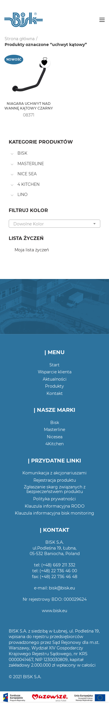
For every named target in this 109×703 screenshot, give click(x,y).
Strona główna (20, 38)
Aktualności (55, 379)
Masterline (54, 429)
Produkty (54, 386)
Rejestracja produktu (54, 480)
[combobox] (54, 224)
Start (54, 365)
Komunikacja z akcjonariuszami (54, 473)
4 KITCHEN (28, 184)
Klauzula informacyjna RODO (55, 506)
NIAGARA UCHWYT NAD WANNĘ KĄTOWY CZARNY (28, 105)
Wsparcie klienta (55, 372)
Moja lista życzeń (32, 249)
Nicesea (54, 436)
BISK (22, 153)
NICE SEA (27, 173)
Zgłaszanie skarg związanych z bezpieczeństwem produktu (54, 489)
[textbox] (54, 224)
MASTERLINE (30, 163)
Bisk (54, 422)
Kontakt (55, 393)
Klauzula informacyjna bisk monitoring (54, 513)
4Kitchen (54, 443)
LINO (22, 194)
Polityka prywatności (54, 499)
